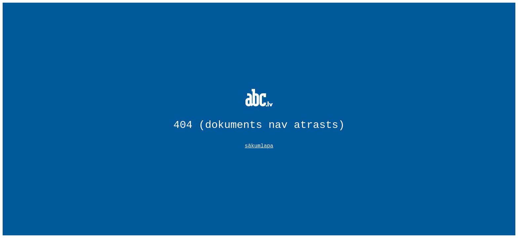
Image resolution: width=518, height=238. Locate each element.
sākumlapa (259, 146)
